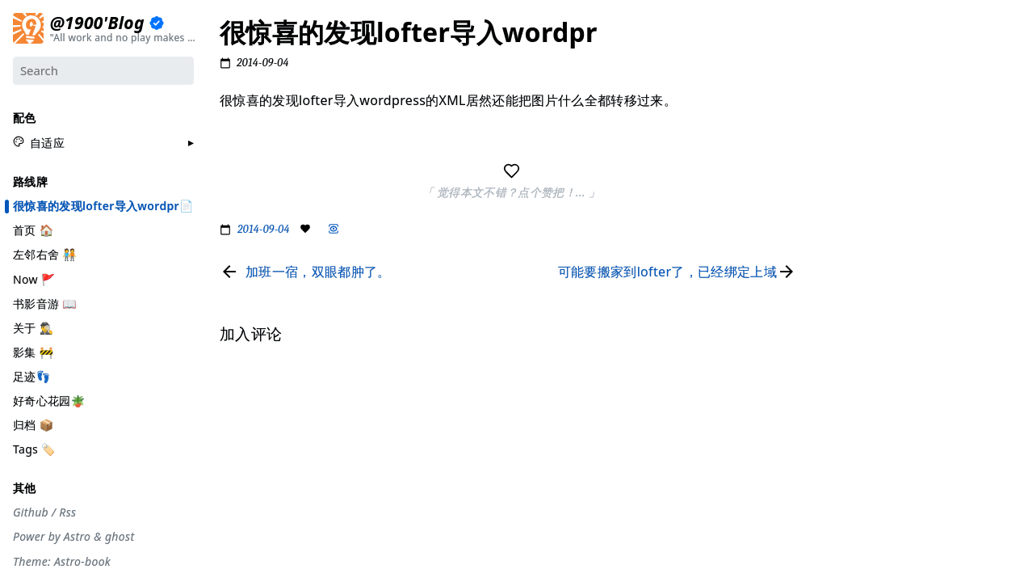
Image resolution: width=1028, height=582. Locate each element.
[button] (39, 142)
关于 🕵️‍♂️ (33, 327)
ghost (119, 536)
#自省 (842, 248)
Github (30, 511)
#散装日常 (852, 289)
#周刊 (842, 227)
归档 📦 (33, 424)
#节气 (842, 80)
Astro (77, 536)
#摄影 (842, 102)
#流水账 (847, 60)
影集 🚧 (33, 351)
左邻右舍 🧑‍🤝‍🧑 (45, 254)
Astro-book (82, 561)
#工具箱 (847, 165)
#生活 (842, 144)
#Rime (844, 331)
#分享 (842, 39)
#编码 (842, 185)
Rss (67, 511)
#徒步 (842, 310)
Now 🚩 (34, 278)
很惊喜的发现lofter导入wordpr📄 (103, 205)
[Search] (103, 70)
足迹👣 (31, 375)
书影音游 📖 (45, 302)
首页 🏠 (33, 229)
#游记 (842, 206)
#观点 (842, 269)
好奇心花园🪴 (49, 399)
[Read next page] (680, 271)
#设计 (842, 123)
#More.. (847, 352)
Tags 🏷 (34, 448)
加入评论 (848, 389)
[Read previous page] (305, 271)
